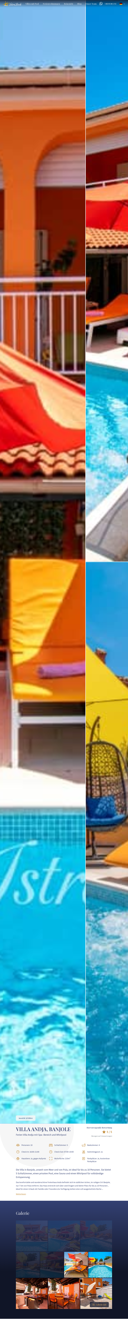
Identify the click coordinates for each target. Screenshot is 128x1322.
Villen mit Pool (32, 3)
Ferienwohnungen (51, 3)
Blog (79, 3)
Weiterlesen (21, 1194)
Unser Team (91, 3)
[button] (122, 3)
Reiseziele (68, 3)
